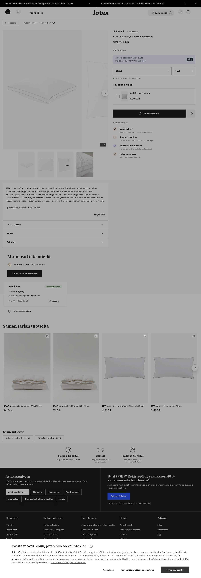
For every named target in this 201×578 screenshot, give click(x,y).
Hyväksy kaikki (175, 570)
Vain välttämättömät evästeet (137, 570)
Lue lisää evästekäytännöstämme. (68, 562)
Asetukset (108, 570)
